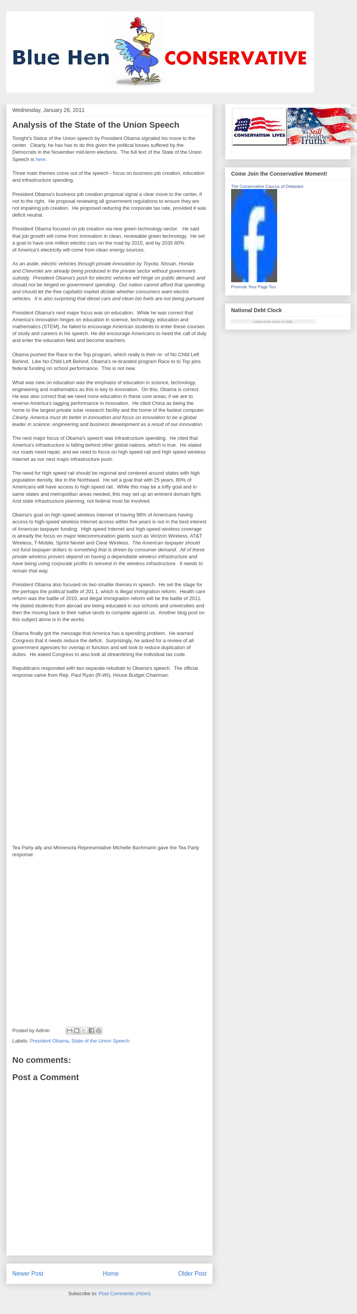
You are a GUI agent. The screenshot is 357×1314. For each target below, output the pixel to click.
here (41, 159)
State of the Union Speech (100, 1041)
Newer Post (27, 1273)
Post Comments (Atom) (124, 1293)
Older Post (192, 1273)
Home (111, 1273)
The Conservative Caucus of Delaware (267, 186)
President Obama (49, 1041)
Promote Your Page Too (253, 287)
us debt (287, 321)
